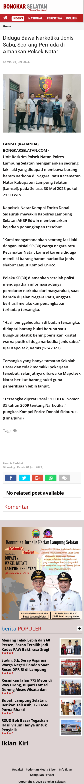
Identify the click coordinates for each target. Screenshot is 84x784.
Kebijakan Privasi (42, 775)
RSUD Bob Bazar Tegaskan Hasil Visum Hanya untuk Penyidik (25, 725)
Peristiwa (54, 18)
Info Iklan (65, 769)
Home (7, 26)
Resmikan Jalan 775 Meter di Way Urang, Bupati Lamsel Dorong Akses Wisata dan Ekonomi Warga (27, 687)
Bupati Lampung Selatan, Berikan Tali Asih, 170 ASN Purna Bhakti (25, 705)
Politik (71, 18)
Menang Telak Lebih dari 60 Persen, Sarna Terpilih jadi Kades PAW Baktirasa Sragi (26, 645)
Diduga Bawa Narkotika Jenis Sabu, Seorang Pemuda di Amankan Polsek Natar (38, 45)
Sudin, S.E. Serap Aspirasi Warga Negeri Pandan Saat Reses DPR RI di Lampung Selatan (25, 667)
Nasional (35, 18)
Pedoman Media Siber (41, 769)
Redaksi (17, 769)
